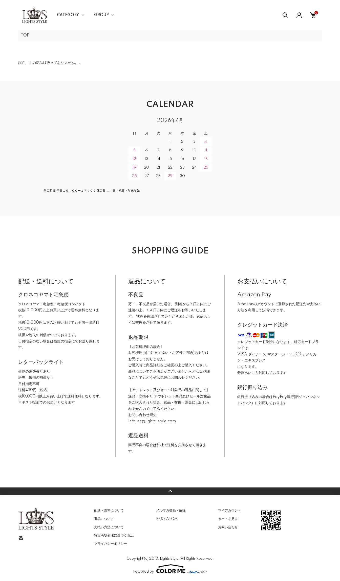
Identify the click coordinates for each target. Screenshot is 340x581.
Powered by (170, 568)
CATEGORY (68, 15)
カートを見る (228, 519)
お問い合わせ (228, 527)
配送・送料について (109, 510)
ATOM (172, 519)
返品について (104, 519)
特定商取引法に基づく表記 (114, 535)
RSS (159, 519)
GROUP (101, 15)
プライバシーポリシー (110, 544)
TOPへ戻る (170, 491)
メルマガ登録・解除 (171, 510)
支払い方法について (109, 527)
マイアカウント (229, 510)
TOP (25, 35)
